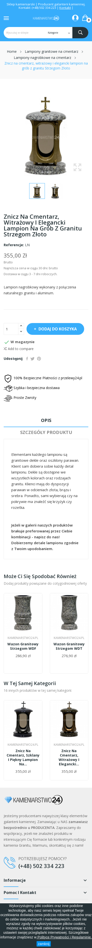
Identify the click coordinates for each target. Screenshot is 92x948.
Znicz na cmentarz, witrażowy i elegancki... (69, 757)
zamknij (43, 944)
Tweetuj (32, 358)
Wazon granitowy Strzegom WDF (23, 646)
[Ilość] (11, 329)
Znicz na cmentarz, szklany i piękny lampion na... (23, 757)
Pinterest (39, 358)
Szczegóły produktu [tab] (46, 432)
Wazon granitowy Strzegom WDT (69, 646)
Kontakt (65, 7)
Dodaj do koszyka (57, 329)
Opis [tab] (46, 420)
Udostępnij (27, 358)
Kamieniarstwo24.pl (23, 638)
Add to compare (19, 349)
